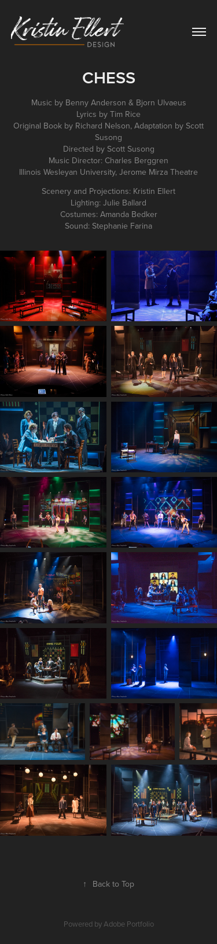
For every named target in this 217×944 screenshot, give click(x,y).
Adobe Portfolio (129, 924)
